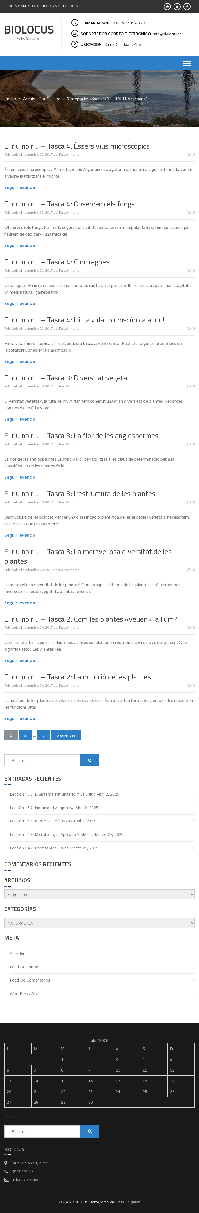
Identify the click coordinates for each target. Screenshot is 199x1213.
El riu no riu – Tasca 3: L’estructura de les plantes (79, 493)
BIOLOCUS (29, 29)
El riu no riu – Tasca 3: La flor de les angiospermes (81, 435)
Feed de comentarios (30, 980)
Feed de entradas (26, 966)
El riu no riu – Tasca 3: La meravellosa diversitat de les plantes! (88, 556)
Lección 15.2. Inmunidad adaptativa (42, 807)
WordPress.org (23, 993)
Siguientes (66, 735)
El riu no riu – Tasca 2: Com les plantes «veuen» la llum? (90, 619)
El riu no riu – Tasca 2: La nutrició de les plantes (77, 676)
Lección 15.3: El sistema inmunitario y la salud (53, 794)
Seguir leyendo (19, 187)
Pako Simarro (69, 154)
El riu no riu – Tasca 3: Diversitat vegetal (66, 377)
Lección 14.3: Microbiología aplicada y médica (52, 834)
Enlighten (132, 1202)
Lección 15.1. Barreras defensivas (41, 821)
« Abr (8, 1116)
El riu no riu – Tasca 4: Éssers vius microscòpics (77, 146)
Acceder (17, 953)
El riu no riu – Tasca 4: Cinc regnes (56, 261)
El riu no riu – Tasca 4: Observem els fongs (69, 203)
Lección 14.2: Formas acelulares (39, 848)
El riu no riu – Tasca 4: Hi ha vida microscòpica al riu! (84, 319)
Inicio (11, 98)
